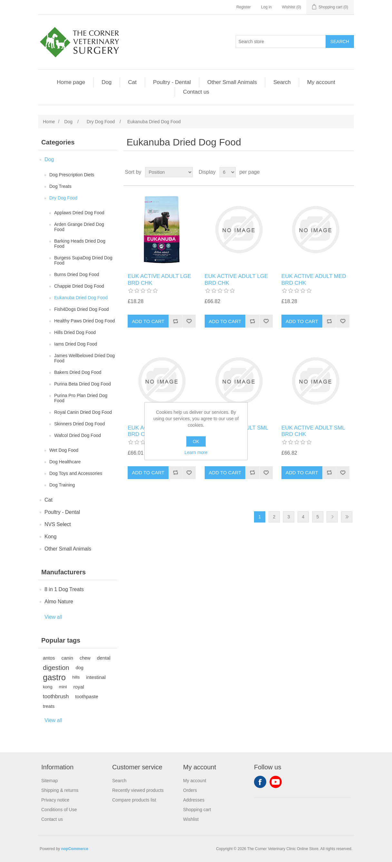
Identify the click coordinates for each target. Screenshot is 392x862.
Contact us (196, 92)
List (348, 172)
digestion (56, 667)
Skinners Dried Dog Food (79, 423)
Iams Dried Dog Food (75, 344)
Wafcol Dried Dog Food (77, 435)
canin (67, 658)
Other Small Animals (232, 82)
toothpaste (86, 696)
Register (243, 7)
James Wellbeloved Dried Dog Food (84, 358)
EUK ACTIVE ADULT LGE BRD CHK (159, 279)
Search (282, 82)
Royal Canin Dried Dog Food (83, 412)
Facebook (260, 782)
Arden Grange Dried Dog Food (79, 227)
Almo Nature (58, 601)
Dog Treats (60, 186)
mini (63, 686)
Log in (266, 7)
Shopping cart (197, 809)
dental (104, 658)
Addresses (193, 799)
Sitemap (49, 780)
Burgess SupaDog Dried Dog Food (83, 260)
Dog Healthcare (65, 461)
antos (49, 658)
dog (79, 667)
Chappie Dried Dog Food (79, 286)
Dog (107, 82)
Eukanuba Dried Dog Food (81, 297)
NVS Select (57, 524)
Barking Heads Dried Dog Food (79, 243)
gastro (54, 677)
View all (53, 617)
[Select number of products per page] (228, 172)
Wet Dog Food (63, 450)
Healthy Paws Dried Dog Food (84, 320)
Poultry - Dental (172, 82)
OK (196, 441)
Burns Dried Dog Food (76, 274)
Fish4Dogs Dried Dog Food (81, 309)
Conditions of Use (59, 809)
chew (85, 658)
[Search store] (281, 41)
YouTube (276, 782)
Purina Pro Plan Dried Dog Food (80, 398)
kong (47, 686)
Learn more (196, 452)
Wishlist (191, 819)
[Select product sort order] (169, 172)
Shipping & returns (59, 790)
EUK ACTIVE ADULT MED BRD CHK (313, 279)
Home (49, 121)
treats (48, 706)
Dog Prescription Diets (71, 174)
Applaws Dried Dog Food (79, 212)
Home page (71, 82)
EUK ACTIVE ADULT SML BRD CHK (313, 431)
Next (332, 517)
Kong (50, 536)
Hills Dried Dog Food (75, 332)
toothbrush (56, 696)
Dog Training (62, 484)
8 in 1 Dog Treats (64, 589)
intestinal (95, 677)
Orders (190, 790)
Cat (132, 82)
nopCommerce (74, 849)
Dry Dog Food (63, 197)
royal (78, 687)
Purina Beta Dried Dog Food (82, 383)
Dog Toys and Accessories (75, 473)
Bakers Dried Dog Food (77, 372)
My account (321, 82)
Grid (337, 172)
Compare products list (134, 799)
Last (346, 517)
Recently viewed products (138, 790)
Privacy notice (55, 799)
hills (76, 677)
